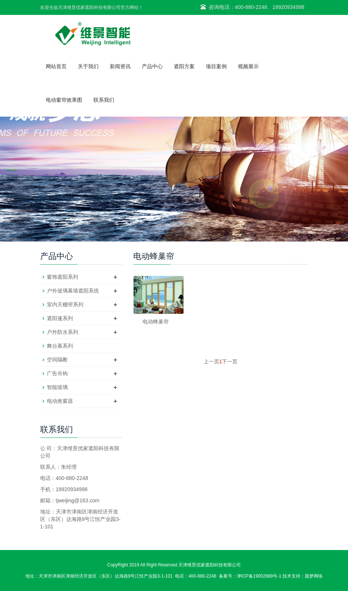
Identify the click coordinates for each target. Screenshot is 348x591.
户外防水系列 (62, 332)
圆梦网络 (314, 576)
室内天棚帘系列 (65, 304)
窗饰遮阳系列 (62, 277)
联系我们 (103, 100)
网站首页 (56, 66)
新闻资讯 (120, 66)
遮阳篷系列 (60, 318)
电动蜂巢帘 (156, 322)
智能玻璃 (57, 387)
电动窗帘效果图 (64, 100)
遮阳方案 (184, 66)
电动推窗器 (60, 401)
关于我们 (88, 66)
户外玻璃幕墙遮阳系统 (73, 291)
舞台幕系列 (60, 346)
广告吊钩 (57, 373)
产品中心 (152, 66)
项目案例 (216, 66)
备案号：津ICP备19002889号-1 (250, 576)
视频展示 (248, 66)
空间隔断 (57, 360)
